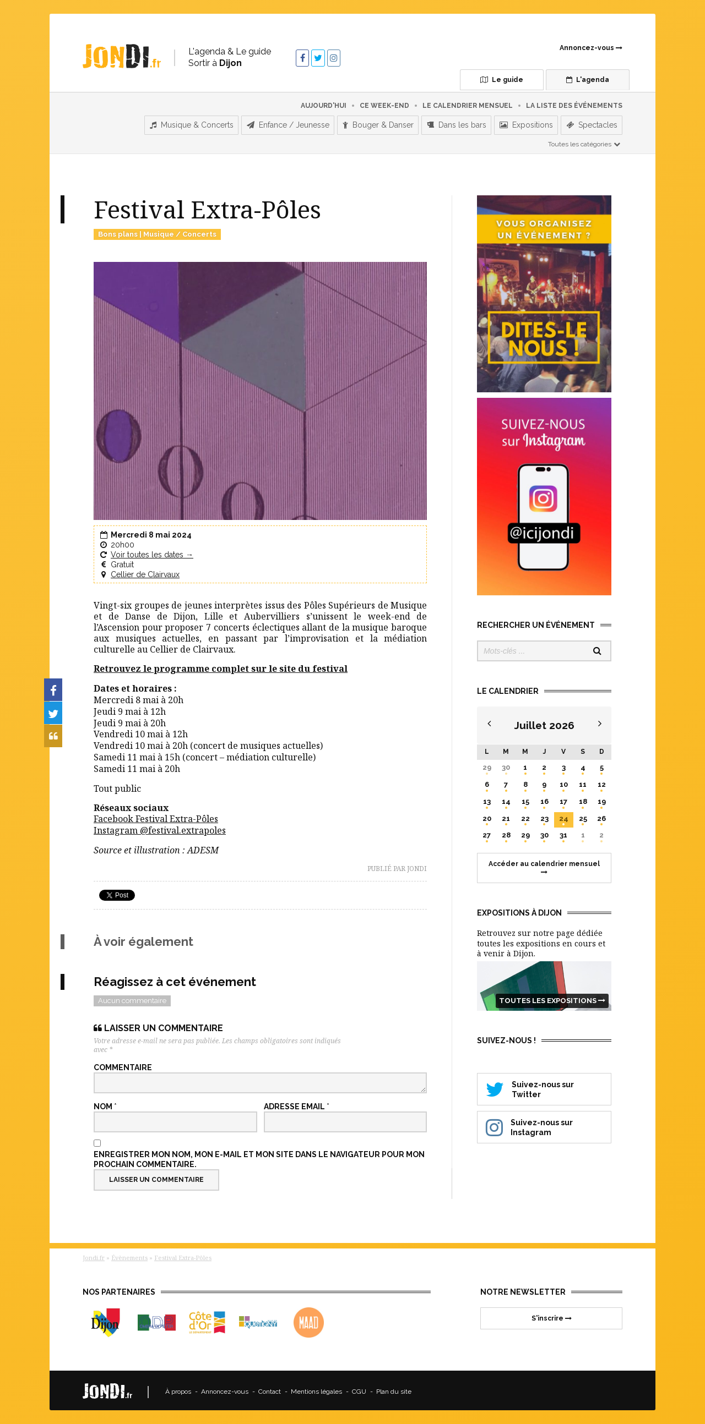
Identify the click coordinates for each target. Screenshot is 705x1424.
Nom (105, 1103)
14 (506, 799)
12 (602, 781)
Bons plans (118, 231)
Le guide (479, 80)
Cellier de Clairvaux (145, 572)
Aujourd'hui (323, 103)
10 (564, 781)
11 (583, 781)
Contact (269, 1389)
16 (544, 799)
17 (563, 799)
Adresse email (296, 1103)
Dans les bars (456, 122)
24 (563, 816)
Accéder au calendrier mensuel (544, 865)
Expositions (526, 122)
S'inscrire (552, 1315)
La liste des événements (574, 103)
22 (525, 816)
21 (506, 816)
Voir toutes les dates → (152, 551)
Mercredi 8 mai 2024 (151, 532)
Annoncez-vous (591, 48)
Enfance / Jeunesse (288, 122)
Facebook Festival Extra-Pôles (156, 816)
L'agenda (575, 80)
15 (525, 799)
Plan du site (393, 1389)
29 (486, 764)
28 (506, 833)
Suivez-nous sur (544, 1086)
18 (583, 799)
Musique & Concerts (192, 122)
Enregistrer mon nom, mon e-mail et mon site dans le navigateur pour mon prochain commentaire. (259, 1156)
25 (583, 816)
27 (486, 833)
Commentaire (123, 1064)
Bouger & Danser (378, 122)
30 (506, 764)
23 (544, 816)
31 (563, 833)
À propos (178, 1389)
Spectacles (591, 122)
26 (601, 816)
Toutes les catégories (584, 141)
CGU (359, 1389)
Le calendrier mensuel (467, 103)
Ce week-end (384, 103)
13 (487, 799)
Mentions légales (316, 1389)
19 (602, 799)
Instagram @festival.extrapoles (160, 828)
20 (486, 816)
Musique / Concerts (179, 231)
